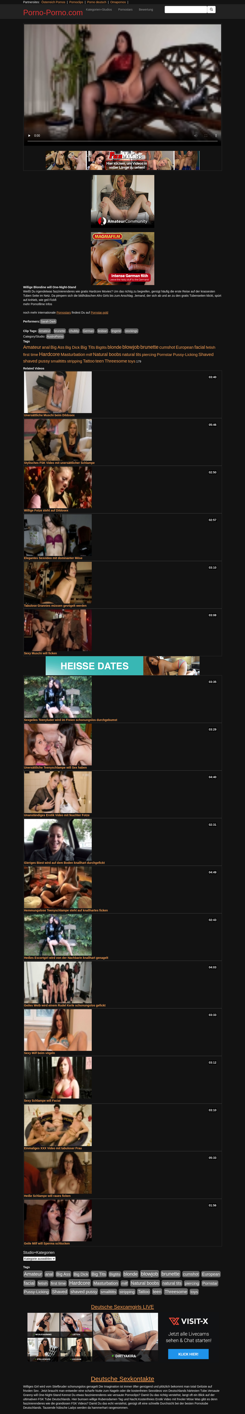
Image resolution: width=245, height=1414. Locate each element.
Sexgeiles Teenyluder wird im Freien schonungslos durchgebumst (70, 720)
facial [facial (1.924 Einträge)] (199, 347)
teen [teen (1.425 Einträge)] (99, 360)
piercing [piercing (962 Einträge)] (149, 354)
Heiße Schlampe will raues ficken (47, 1196)
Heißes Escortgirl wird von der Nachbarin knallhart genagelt (66, 957)
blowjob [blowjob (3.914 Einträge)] (131, 347)
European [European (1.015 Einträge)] (185, 347)
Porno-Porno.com (53, 12)
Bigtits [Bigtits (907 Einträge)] (101, 347)
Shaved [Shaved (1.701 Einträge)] (206, 354)
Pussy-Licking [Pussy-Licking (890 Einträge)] (185, 354)
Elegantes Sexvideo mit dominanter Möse (53, 558)
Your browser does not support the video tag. (122, 85)
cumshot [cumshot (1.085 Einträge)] (167, 347)
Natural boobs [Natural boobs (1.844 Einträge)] (107, 354)
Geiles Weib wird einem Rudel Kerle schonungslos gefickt (65, 1005)
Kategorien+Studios (99, 9)
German (88, 331)
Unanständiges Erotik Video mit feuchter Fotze (57, 815)
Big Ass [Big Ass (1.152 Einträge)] (57, 347)
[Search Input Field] (186, 9)
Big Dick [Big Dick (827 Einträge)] (72, 347)
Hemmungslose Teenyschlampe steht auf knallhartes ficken (66, 910)
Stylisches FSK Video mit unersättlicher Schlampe (59, 462)
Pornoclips (76, 2)
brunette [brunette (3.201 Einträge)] (149, 347)
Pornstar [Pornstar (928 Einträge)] (164, 354)
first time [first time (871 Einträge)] (30, 354)
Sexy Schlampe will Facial (42, 1100)
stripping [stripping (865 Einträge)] (74, 361)
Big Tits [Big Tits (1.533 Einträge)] (88, 347)
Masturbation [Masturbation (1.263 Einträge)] (73, 354)
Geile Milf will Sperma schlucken (47, 1243)
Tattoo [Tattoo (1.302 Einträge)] (88, 361)
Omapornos (118, 2)
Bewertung (146, 9)
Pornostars (125, 9)
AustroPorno (55, 336)
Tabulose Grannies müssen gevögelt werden (55, 605)
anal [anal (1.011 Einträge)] (46, 347)
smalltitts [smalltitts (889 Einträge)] (58, 361)
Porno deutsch (96, 2)
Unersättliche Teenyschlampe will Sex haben (55, 767)
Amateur (44, 331)
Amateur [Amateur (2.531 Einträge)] (32, 347)
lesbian (102, 331)
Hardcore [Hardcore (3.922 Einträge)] (49, 354)
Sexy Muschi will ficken (40, 653)
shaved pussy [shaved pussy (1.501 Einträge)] (36, 360)
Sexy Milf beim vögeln (39, 1053)
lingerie (116, 331)
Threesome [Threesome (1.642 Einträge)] (116, 360)
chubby (74, 331)
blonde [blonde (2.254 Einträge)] (115, 347)
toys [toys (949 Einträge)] (131, 361)
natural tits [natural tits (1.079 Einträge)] (131, 354)
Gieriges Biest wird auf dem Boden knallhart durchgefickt (64, 862)
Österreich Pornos (53, 2)
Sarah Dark (48, 321)
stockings (131, 331)
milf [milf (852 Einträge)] (89, 354)
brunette (59, 331)
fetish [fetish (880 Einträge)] (210, 347)
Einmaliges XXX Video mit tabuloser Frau (53, 1148)
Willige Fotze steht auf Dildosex (46, 510)
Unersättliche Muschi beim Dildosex (49, 415)
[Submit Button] (211, 9)
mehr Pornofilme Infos (37, 304)
